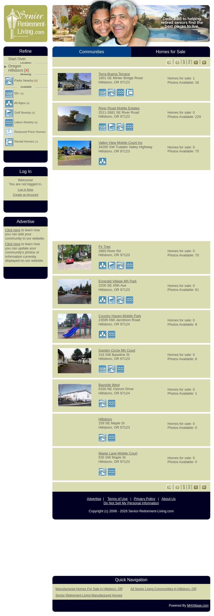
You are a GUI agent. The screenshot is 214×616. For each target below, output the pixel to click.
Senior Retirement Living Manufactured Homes (89, 595)
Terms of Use (118, 499)
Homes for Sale (170, 51)
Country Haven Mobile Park (119, 316)
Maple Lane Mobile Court (117, 453)
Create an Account (25, 194)
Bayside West (109, 385)
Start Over (17, 59)
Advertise (94, 499)
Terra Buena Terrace (114, 74)
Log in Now (25, 189)
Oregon (14, 66)
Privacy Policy (144, 499)
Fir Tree (104, 247)
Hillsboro (105, 419)
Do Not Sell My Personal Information (131, 503)
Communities (91, 51)
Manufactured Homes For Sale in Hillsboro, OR (89, 589)
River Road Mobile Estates (119, 108)
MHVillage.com (197, 605)
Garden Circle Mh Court (116, 350)
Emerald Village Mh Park (117, 281)
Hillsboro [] (18, 70)
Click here (12, 230)
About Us (169, 499)
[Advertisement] (131, 205)
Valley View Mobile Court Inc (120, 143)
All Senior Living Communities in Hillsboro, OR (164, 589)
